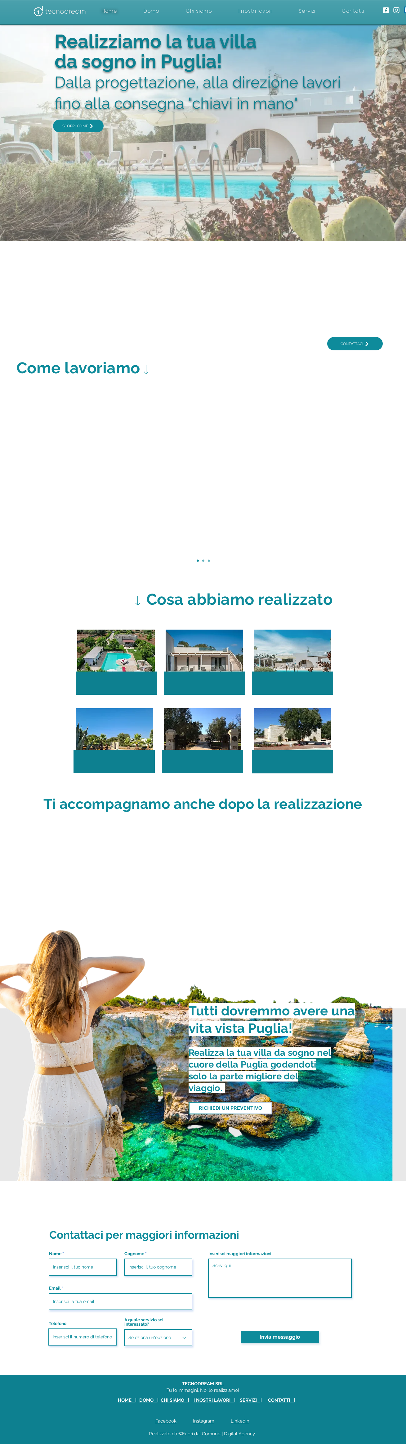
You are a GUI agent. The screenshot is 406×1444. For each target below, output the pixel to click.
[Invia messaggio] (280, 1337)
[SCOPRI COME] (78, 126)
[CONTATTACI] (355, 343)
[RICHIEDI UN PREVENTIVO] (230, 1108)
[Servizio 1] (198, 561)
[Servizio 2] (203, 561)
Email (54, 1288)
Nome (55, 1253)
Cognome (134, 1253)
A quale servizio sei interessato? (143, 1322)
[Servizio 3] (209, 561)
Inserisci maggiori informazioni (239, 1253)
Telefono (57, 1323)
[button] (116, 661)
